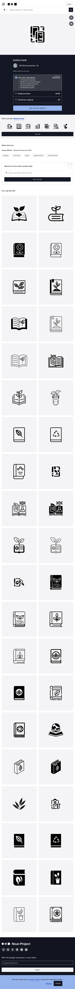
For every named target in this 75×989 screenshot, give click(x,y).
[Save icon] (71, 17)
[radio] (37, 82)
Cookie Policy (34, 979)
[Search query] (37, 172)
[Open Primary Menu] (3, 4)
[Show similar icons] (71, 24)
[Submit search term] (71, 10)
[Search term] (39, 10)
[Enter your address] (37, 963)
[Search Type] (5, 10)
